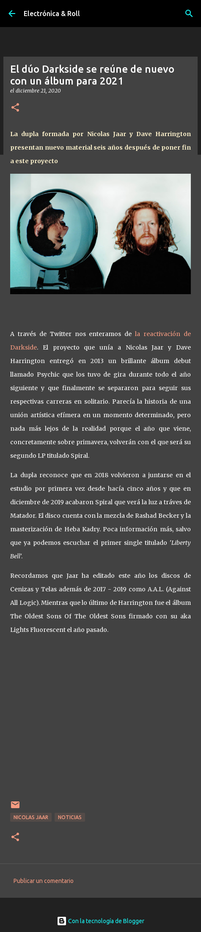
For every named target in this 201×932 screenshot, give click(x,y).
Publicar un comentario (44, 880)
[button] (15, 108)
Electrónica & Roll (52, 13)
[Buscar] (189, 13)
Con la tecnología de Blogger (100, 921)
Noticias (70, 817)
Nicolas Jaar (31, 817)
